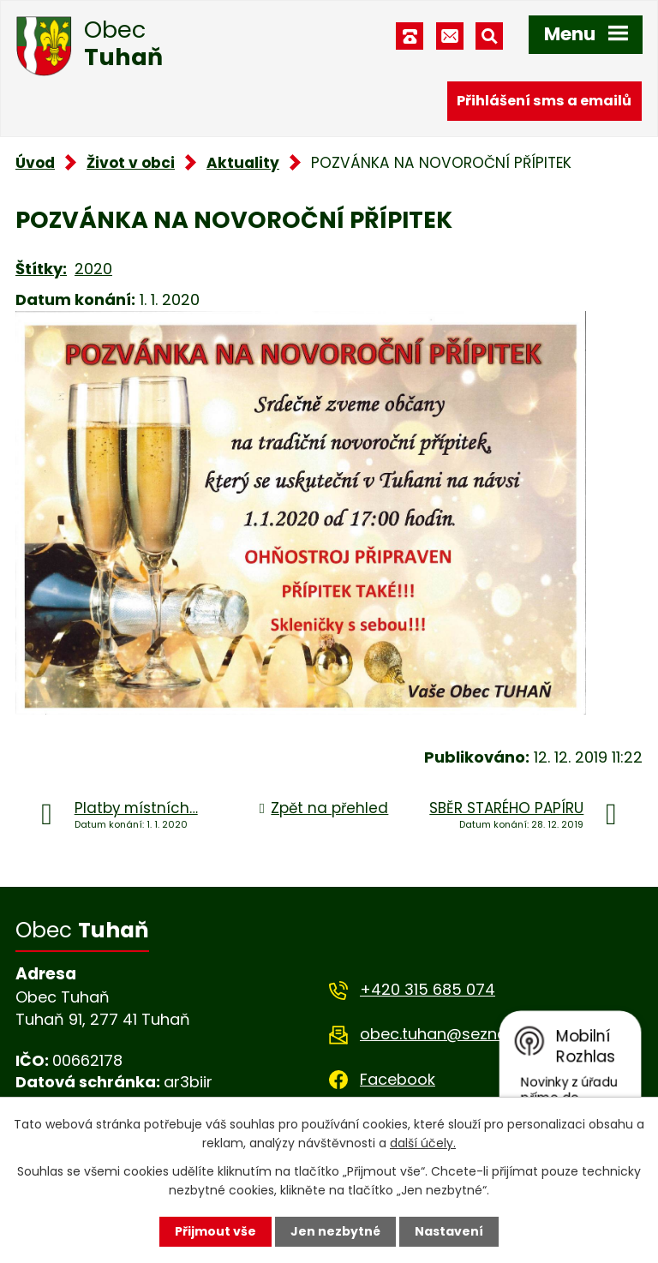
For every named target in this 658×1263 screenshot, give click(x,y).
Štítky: (41, 268)
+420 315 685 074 (427, 989)
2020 (93, 268)
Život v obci (131, 163)
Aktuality (242, 163)
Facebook (397, 1079)
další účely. (423, 1143)
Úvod (35, 163)
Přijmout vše (215, 1231)
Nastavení (449, 1231)
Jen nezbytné (335, 1231)
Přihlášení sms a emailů (544, 101)
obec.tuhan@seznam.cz (451, 1034)
